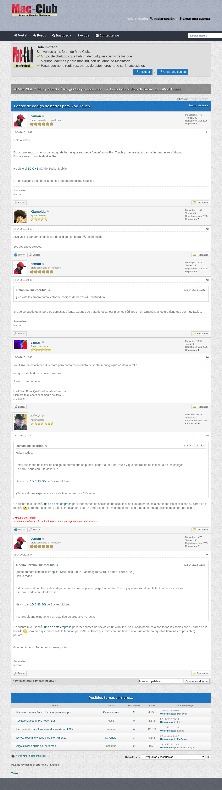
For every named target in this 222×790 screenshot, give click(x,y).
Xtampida (38, 211)
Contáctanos (108, 35)
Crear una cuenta (194, 19)
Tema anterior (23, 680)
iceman (35, 116)
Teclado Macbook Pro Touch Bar (35, 720)
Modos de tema (198, 105)
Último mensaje (168, 713)
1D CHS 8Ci (36, 168)
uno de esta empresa (58, 504)
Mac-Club (25, 89)
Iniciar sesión (162, 19)
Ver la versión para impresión (31, 756)
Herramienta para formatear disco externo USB (44, 729)
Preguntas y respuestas (82, 89)
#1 (207, 132)
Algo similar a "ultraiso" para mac (36, 745)
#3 (207, 280)
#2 (207, 229)
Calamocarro (110, 712)
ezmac (36, 342)
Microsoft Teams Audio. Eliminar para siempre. (44, 712)
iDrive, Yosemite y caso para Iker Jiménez (41, 737)
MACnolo (110, 737)
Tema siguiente (44, 680)
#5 (207, 435)
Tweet (15, 773)
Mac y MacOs (48, 89)
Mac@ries (182, 713)
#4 (207, 357)
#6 (207, 554)
